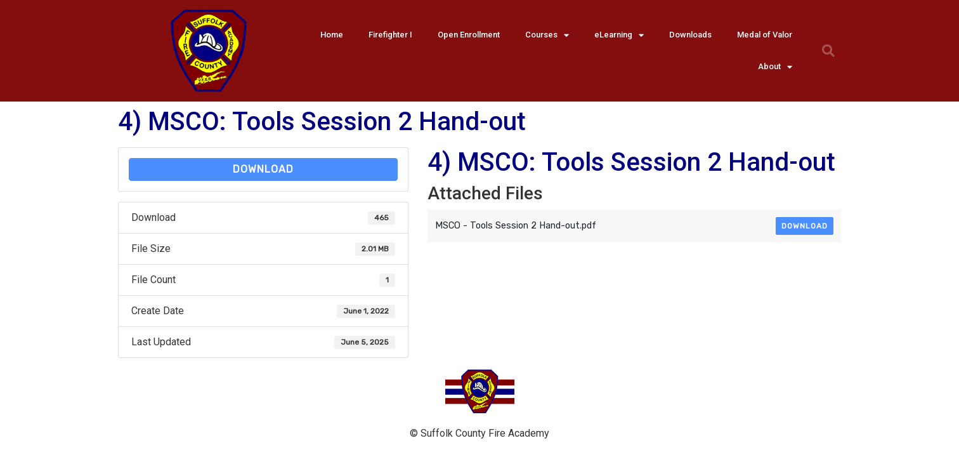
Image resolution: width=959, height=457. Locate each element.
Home (331, 34)
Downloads (690, 34)
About (775, 66)
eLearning (619, 35)
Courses (547, 35)
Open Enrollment (469, 34)
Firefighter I (390, 34)
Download (263, 169)
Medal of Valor (764, 34)
